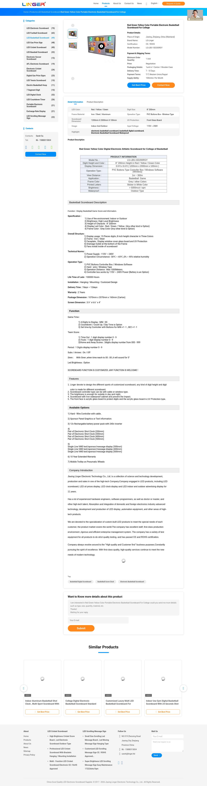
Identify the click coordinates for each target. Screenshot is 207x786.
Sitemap (27, 751)
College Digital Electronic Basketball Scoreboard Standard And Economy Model (81, 704)
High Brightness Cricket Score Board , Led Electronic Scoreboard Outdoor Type (62, 740)
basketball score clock (106, 582)
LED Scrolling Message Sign (41, 117)
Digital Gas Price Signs (41, 75)
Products (27, 740)
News (26, 747)
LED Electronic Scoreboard (41, 28)
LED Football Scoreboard (41, 33)
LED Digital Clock (41, 94)
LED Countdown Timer (41, 99)
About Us (27, 744)
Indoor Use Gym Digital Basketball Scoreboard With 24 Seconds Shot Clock (162, 704)
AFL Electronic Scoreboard (41, 64)
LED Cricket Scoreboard (41, 47)
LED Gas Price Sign (41, 42)
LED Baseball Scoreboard (41, 52)
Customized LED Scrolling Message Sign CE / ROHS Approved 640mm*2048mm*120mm (96, 753)
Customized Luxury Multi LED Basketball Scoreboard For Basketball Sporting (120, 704)
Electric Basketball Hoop (41, 85)
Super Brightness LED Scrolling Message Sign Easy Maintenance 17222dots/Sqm (98, 765)
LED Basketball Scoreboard (41, 37)
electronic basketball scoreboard (132, 582)
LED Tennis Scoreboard (41, 80)
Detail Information (75, 102)
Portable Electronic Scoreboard (41, 105)
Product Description (95, 102)
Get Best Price (139, 85)
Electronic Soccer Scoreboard (41, 58)
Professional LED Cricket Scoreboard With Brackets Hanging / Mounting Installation (63, 752)
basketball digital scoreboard (80, 582)
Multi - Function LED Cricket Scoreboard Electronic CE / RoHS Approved (63, 765)
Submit (81, 628)
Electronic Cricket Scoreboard (41, 70)
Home (26, 736)
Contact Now (40, 154)
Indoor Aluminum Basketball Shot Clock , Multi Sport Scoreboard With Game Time (42, 704)
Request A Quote (173, 4)
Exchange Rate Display (41, 111)
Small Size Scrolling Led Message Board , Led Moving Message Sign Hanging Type (97, 740)
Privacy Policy (29, 755)
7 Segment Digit (41, 90)
